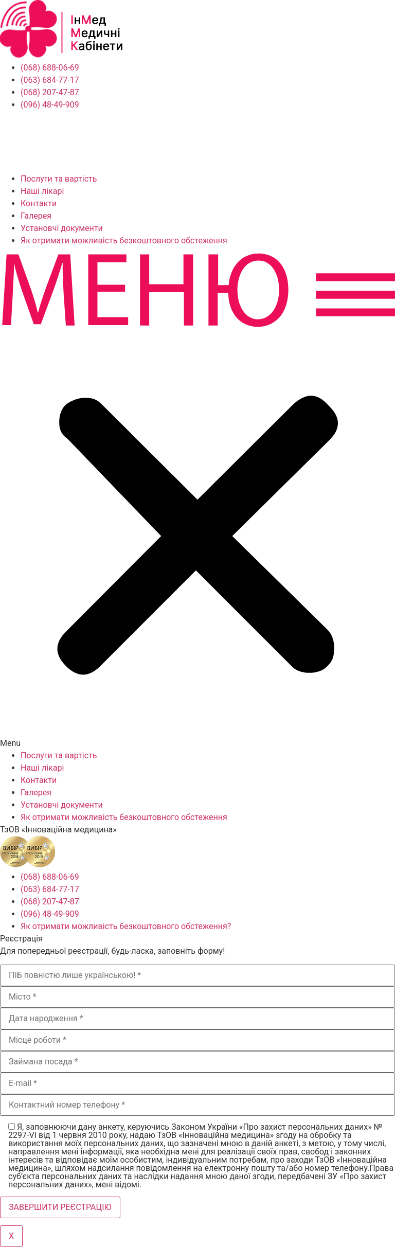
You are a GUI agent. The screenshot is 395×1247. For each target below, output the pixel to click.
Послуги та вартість (59, 179)
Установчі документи (62, 228)
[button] (197, 498)
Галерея (36, 216)
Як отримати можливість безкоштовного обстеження (124, 240)
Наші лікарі (42, 191)
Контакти (39, 203)
